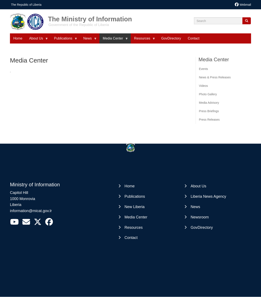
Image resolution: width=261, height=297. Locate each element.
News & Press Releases (215, 77)
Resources (134, 227)
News (195, 207)
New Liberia (135, 207)
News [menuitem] (88, 40)
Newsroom (200, 217)
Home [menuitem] (17, 38)
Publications (135, 196)
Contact (131, 238)
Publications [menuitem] (64, 40)
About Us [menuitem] (37, 40)
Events (203, 69)
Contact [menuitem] (193, 38)
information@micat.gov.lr (31, 211)
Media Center (136, 217)
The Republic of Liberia (26, 4)
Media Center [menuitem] (113, 40)
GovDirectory (202, 227)
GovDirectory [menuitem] (171, 38)
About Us (198, 186)
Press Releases (209, 119)
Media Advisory (209, 102)
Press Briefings (209, 111)
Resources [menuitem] (143, 40)
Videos (203, 85)
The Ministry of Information (90, 17)
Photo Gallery (208, 94)
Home (130, 186)
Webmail (245, 4)
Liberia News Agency (208, 196)
